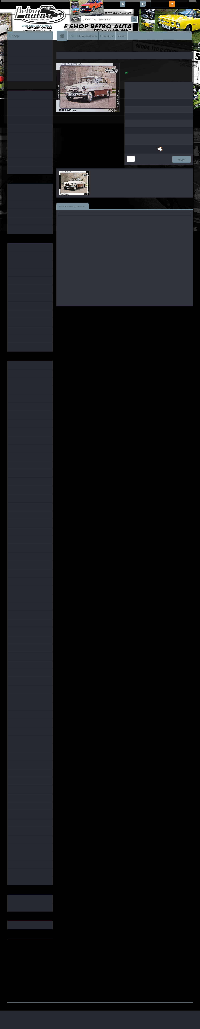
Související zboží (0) (103, 206)
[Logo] (29, 19)
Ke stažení (149, 206)
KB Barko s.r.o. (137, 311)
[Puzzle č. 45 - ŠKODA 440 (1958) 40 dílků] (88, 64)
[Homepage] (63, 35)
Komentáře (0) (129, 206)
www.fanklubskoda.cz (19, 949)
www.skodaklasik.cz (18, 952)
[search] (134, 19)
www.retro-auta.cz (18, 947)
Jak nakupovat (107, 35)
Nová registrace (155, 4)
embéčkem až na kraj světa (22, 954)
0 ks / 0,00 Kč (183, 3)
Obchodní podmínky (87, 35)
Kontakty (121, 35)
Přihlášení (132, 4)
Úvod (60, 47)
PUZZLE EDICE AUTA (74, 47)
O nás (71, 35)
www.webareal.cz (41, 1005)
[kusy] (131, 159)
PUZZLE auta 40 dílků (94, 47)
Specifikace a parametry (72, 206)
